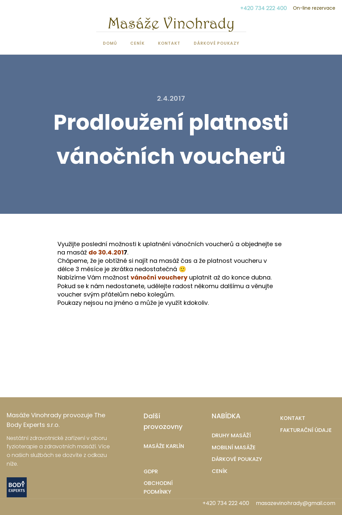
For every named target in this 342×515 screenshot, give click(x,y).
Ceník (137, 43)
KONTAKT (292, 418)
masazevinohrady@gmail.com (295, 503)
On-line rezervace (314, 8)
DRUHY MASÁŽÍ (231, 435)
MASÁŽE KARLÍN (164, 446)
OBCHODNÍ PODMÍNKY (158, 487)
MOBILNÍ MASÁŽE (233, 447)
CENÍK (219, 471)
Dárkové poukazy (216, 43)
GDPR (151, 471)
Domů (110, 43)
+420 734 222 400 (263, 8)
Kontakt (169, 43)
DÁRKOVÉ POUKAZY (237, 459)
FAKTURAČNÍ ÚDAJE (306, 430)
